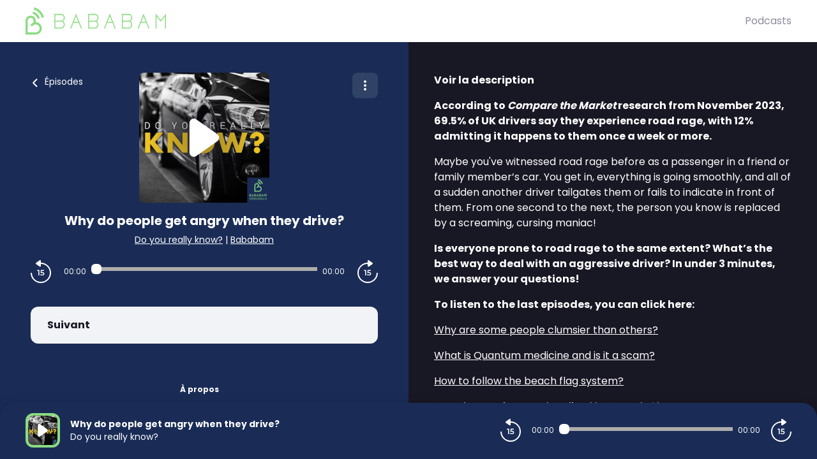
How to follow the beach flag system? (529, 381)
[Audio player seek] (204, 269)
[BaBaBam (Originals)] (385, 21)
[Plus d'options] (365, 85)
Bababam (252, 239)
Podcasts (768, 20)
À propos (199, 389)
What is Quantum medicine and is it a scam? (544, 355)
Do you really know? (179, 239)
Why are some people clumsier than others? (546, 330)
